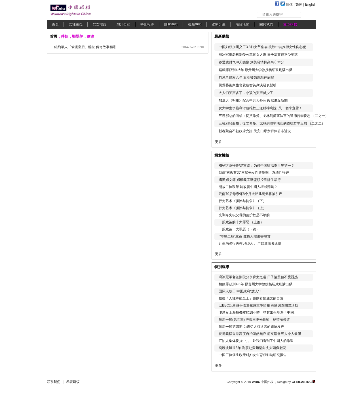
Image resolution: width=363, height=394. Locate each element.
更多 (218, 142)
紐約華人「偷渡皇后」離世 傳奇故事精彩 (85, 47)
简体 (289, 5)
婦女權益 (99, 24)
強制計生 (218, 24)
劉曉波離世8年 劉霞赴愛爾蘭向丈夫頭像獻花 (252, 348)
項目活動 (242, 24)
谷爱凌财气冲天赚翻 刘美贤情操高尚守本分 (251, 62)
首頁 (55, 24)
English (310, 5)
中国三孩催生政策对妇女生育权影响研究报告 (253, 355)
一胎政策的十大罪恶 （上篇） (241, 222)
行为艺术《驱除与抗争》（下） (242, 201)
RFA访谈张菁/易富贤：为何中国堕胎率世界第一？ (256, 166)
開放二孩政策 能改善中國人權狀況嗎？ (248, 187)
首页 (53, 36)
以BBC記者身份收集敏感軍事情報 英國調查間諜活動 (258, 305)
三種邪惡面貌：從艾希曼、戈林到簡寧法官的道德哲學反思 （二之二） (272, 123)
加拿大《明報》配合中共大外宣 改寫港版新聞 (253, 100)
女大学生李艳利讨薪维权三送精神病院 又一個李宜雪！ (260, 108)
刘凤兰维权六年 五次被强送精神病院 (246, 78)
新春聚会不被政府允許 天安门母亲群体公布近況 (255, 131)
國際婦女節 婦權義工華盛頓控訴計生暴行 (250, 180)
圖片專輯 (171, 24)
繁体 (299, 5)
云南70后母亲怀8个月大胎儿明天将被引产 (250, 194)
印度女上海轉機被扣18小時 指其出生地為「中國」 (258, 312)
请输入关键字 (272, 14)
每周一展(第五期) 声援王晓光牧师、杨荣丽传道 (254, 320)
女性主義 (76, 24)
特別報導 (147, 24)
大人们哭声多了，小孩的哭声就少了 (246, 93)
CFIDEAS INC (303, 382)
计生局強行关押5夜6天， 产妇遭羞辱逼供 (250, 243)
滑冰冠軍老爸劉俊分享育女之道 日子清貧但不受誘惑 (258, 55)
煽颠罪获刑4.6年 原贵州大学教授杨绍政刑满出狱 (255, 70)
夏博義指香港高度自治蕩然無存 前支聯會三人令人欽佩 (260, 334)
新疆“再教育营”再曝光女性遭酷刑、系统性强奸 (254, 173)
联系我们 (53, 382)
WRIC (256, 382)
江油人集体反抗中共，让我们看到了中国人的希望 (256, 341)
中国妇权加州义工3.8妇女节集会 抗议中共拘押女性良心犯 (262, 47)
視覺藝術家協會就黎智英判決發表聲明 (248, 85)
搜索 (309, 14)
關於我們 (266, 24)
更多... (308, 154)
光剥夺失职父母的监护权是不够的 (244, 215)
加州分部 (123, 24)
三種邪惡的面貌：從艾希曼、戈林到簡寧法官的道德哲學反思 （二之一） (273, 116)
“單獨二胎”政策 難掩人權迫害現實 (245, 236)
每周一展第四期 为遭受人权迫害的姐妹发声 (251, 327)
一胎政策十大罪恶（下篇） (239, 229)
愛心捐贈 (290, 24)
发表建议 (73, 382)
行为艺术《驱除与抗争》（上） (242, 208)
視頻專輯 (195, 24)
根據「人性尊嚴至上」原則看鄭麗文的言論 (251, 298)
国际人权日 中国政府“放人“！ (241, 291)
